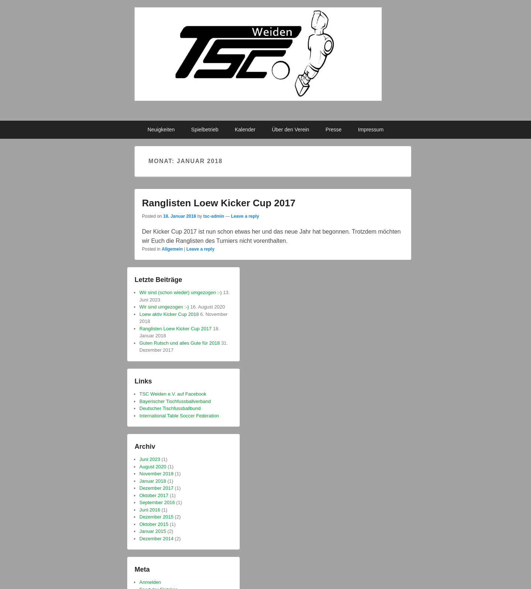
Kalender (245, 129)
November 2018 (156, 473)
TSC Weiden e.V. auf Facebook (172, 394)
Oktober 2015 (154, 524)
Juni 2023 (149, 459)
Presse (334, 129)
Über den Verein (290, 129)
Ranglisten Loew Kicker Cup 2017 (218, 203)
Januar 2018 (152, 481)
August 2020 (152, 466)
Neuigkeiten (161, 129)
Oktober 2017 (154, 495)
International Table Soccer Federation (179, 415)
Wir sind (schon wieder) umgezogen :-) (180, 292)
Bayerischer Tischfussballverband (175, 401)
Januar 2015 (152, 531)
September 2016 (157, 502)
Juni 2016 (149, 510)
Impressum (371, 129)
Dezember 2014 (156, 538)
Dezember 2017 (156, 488)
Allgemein (172, 249)
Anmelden (150, 582)
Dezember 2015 (156, 517)
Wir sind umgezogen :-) (164, 307)
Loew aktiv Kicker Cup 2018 (169, 314)
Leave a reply (245, 216)
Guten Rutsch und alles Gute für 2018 (179, 343)
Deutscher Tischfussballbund (170, 408)
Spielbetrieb (204, 129)
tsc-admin (213, 216)
